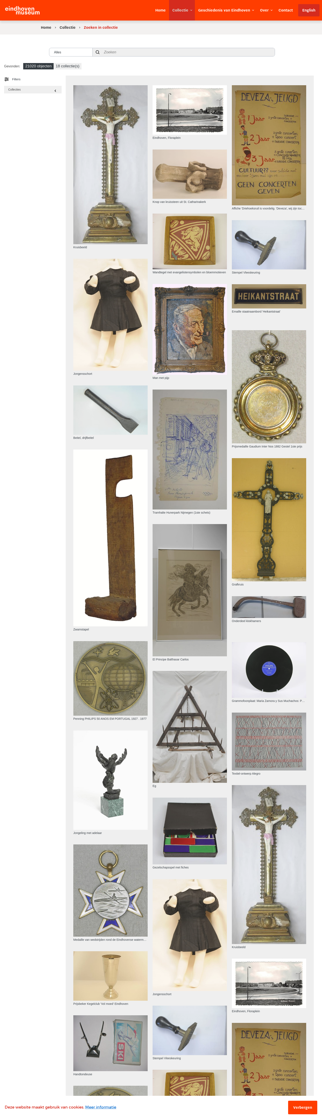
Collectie (68, 27)
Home (46, 27)
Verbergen (302, 1107)
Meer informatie (100, 1107)
